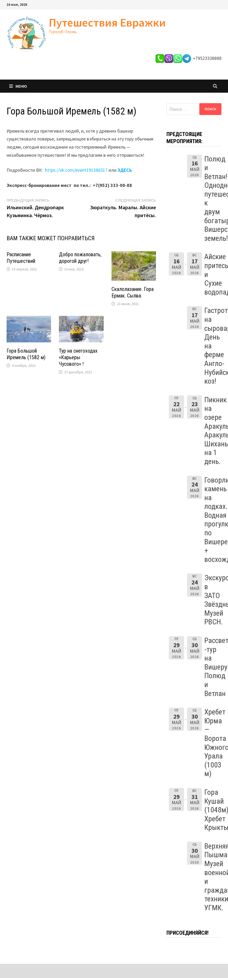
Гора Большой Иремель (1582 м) (26, 354)
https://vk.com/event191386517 (76, 170)
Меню (18, 86)
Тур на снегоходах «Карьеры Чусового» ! (78, 357)
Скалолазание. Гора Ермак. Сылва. (133, 292)
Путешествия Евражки (107, 22)
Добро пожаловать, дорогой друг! (80, 257)
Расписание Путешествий (21, 257)
